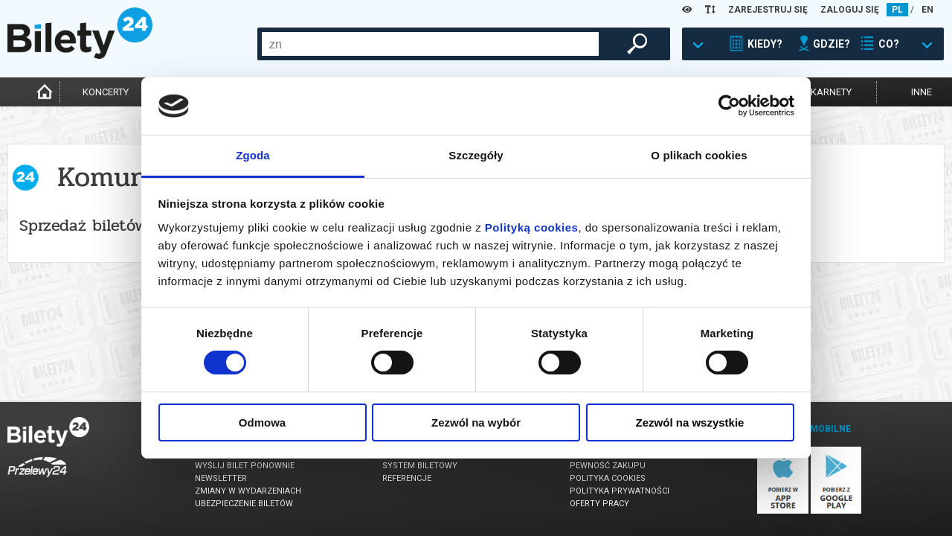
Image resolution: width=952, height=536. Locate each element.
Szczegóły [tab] (475, 155)
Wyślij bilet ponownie (245, 465)
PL (897, 9)
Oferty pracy (599, 503)
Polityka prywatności (619, 491)
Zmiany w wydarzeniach (248, 491)
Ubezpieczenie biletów (244, 503)
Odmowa (262, 422)
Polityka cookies (608, 478)
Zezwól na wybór (476, 422)
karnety (831, 92)
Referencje (406, 478)
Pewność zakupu (608, 465)
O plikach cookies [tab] (699, 155)
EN (927, 9)
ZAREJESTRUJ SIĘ (768, 9)
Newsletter (221, 478)
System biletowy (419, 465)
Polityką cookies (532, 227)
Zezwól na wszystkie (690, 422)
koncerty (106, 92)
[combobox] (430, 44)
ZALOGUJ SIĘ (849, 9)
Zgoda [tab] (253, 155)
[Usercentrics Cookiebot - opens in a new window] (729, 106)
